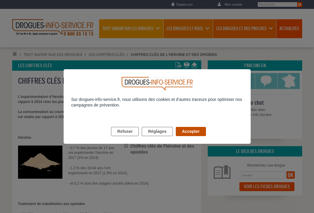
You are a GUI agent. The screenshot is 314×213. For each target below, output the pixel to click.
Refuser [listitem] (125, 138)
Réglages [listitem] (157, 138)
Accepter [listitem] (191, 138)
